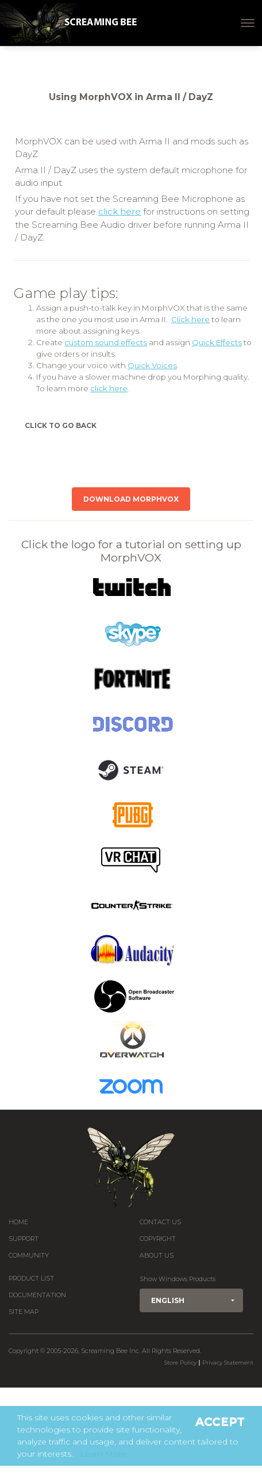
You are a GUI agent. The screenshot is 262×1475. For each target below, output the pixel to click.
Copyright (158, 1239)
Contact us (160, 1222)
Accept (220, 1421)
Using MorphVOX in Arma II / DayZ (131, 96)
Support (23, 1239)
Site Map (23, 1312)
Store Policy (180, 1362)
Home (18, 1222)
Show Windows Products (177, 1279)
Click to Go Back (61, 425)
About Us (157, 1255)
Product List (31, 1278)
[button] (191, 1300)
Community (29, 1255)
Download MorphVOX (131, 499)
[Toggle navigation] (247, 23)
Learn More (103, 1454)
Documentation (37, 1295)
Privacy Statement (227, 1362)
